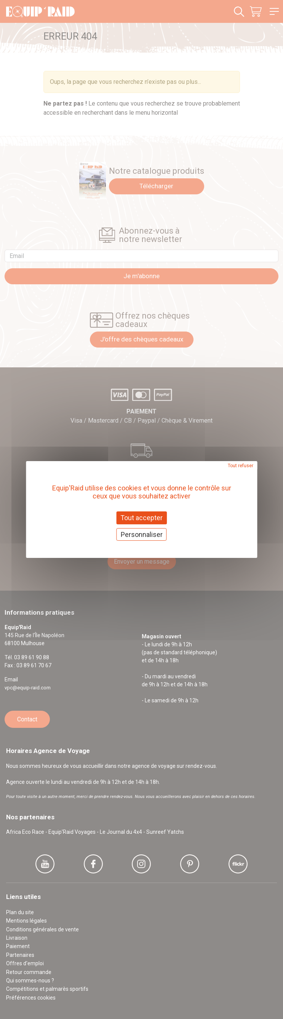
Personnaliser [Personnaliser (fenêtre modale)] (142, 534)
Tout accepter (141, 518)
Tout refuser (240, 465)
